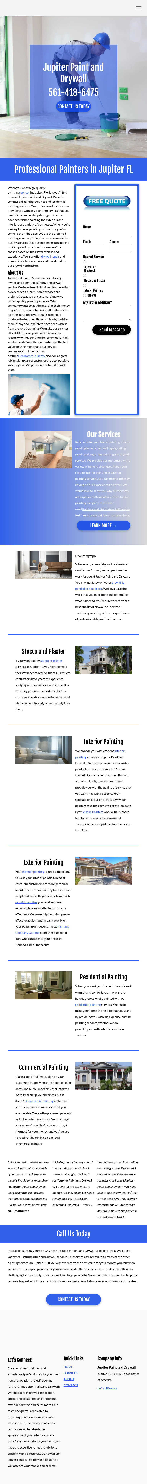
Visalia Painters (93, 812)
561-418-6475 (107, 1388)
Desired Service (93, 257)
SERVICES (71, 1373)
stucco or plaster (51, 660)
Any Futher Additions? (97, 302)
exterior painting (33, 871)
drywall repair (50, 256)
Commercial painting (40, 1101)
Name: (87, 227)
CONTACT (71, 1385)
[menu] (139, 8)
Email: (87, 242)
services (24, 192)
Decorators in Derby (31, 356)
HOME (68, 1367)
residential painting (88, 1004)
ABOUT (69, 1379)
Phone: (114, 242)
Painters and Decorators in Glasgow (106, 509)
